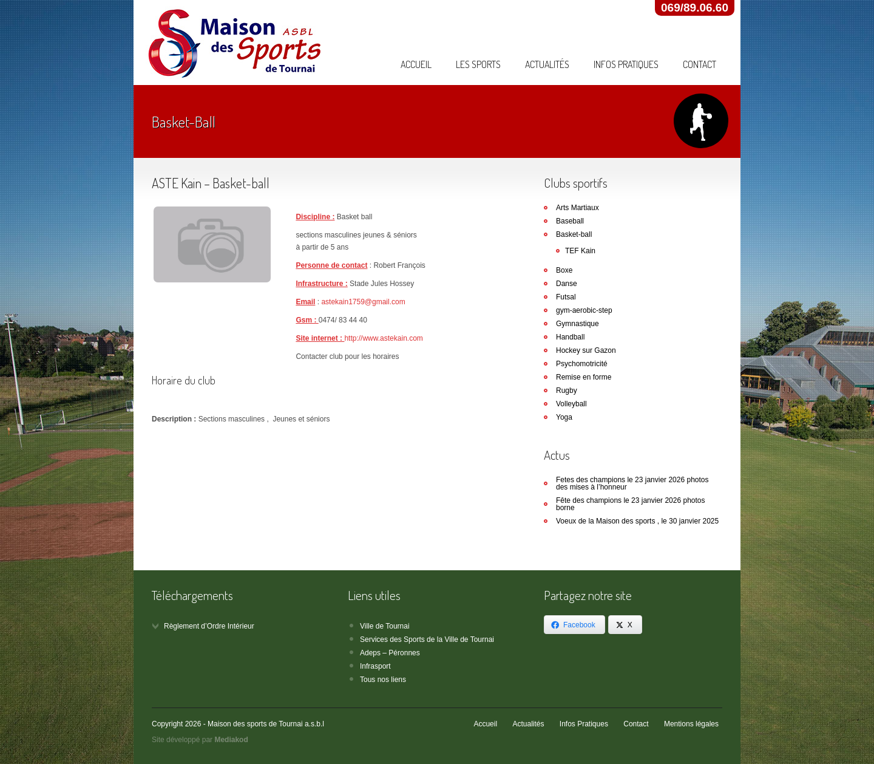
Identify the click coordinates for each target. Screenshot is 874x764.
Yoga (564, 417)
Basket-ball (574, 234)
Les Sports (478, 64)
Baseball (570, 221)
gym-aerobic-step (584, 310)
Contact (699, 64)
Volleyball (571, 404)
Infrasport (375, 666)
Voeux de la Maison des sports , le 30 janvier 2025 (637, 521)
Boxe (564, 270)
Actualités (547, 64)
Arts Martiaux (577, 207)
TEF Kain (580, 250)
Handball (570, 337)
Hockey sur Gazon (586, 350)
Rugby (566, 390)
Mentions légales (691, 724)
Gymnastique (577, 323)
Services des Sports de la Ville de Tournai (427, 639)
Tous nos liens (383, 679)
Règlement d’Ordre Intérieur (209, 626)
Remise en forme (583, 377)
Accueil (416, 64)
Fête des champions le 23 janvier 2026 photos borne (630, 504)
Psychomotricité (582, 363)
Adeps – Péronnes (390, 653)
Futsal (566, 297)
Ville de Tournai (385, 626)
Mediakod (231, 739)
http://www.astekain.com (383, 338)
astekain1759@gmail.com (363, 302)
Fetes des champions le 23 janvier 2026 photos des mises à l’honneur (632, 483)
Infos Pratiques (626, 64)
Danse (566, 283)
